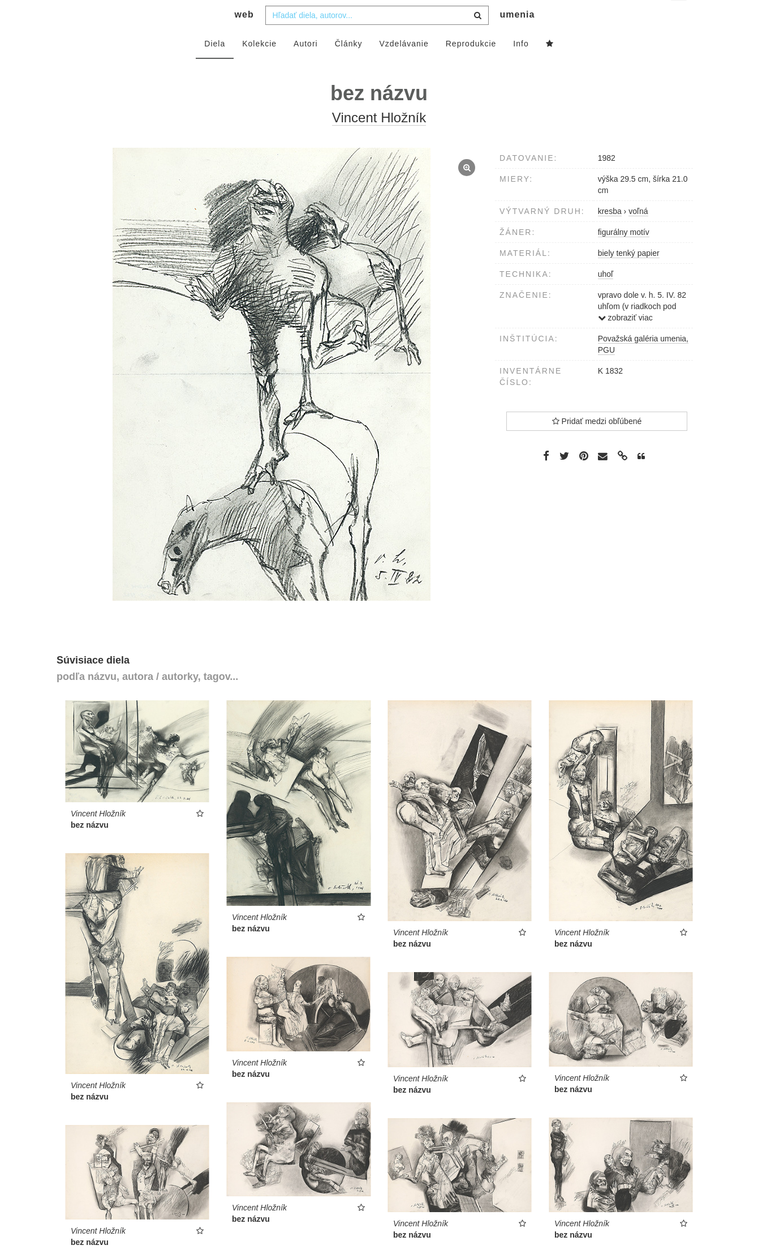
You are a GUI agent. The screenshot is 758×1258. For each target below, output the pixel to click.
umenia (517, 37)
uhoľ (605, 296)
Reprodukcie (471, 66)
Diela (214, 66)
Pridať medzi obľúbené (597, 443)
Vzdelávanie (403, 66)
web (244, 37)
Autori (306, 66)
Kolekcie (259, 66)
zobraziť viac (625, 340)
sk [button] (679, 17)
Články (349, 66)
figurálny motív (623, 254)
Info (520, 66)
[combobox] (377, 38)
